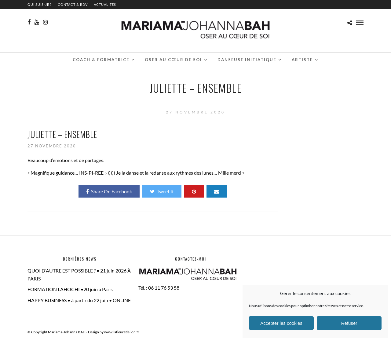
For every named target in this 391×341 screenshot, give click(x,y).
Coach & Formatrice (101, 59)
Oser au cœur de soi (173, 59)
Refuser (349, 323)
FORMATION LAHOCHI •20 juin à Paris (70, 289)
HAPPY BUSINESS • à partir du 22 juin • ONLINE (79, 300)
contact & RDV (73, 4)
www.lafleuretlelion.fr (121, 332)
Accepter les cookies (281, 323)
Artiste (302, 59)
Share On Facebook (109, 191)
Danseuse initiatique (246, 59)
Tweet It (162, 191)
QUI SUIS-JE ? (39, 4)
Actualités (105, 4)
